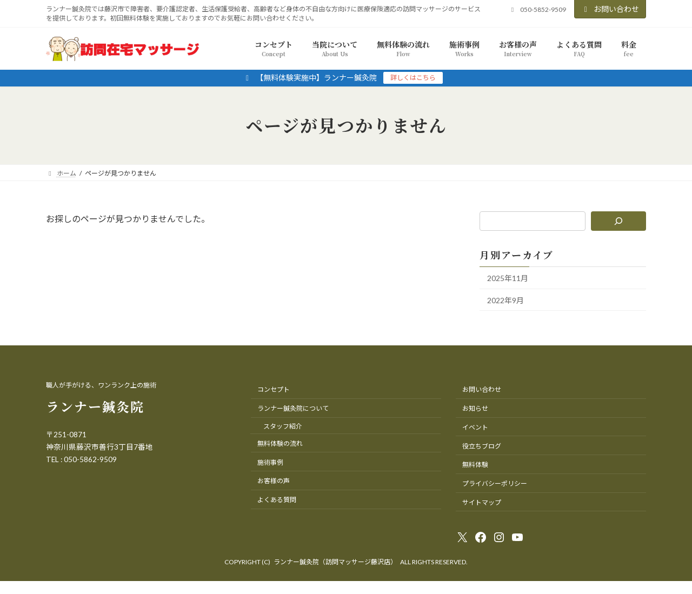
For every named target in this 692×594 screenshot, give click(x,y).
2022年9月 (505, 299)
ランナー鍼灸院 (95, 406)
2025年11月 (507, 278)
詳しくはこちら (413, 78)
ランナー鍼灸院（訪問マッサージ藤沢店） (335, 562)
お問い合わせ (610, 9)
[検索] (618, 221)
